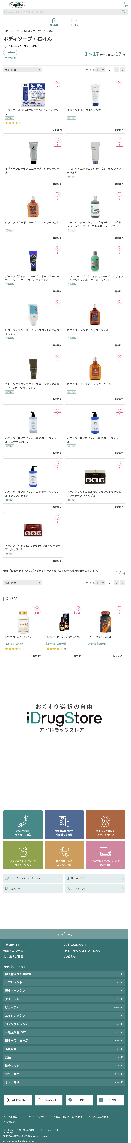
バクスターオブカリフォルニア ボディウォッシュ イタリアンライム (32, 493)
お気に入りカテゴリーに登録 (22, 45)
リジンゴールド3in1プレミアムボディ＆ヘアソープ (33, 112)
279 (116, 1074)
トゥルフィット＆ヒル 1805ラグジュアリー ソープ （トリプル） (33, 547)
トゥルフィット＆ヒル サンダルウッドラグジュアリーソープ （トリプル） (94, 493)
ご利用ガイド (12, 944)
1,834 (116, 1082)
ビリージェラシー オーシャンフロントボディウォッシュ (32, 332)
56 (117, 1057)
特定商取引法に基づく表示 (69, 1116)
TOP (5, 30)
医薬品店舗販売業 (100, 1116)
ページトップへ (64, 935)
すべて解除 (10, 58)
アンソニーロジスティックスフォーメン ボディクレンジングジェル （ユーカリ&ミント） (95, 278)
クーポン (74, 23)
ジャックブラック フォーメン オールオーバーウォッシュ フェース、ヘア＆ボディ (32, 278)
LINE (81, 1100)
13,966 (115, 1007)
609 (116, 1040)
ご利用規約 (11, 1116)
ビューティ (16, 30)
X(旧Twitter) (20, 1100)
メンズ (27, 30)
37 (117, 1015)
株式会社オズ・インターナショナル (41, 1130)
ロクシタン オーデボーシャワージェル (89, 384)
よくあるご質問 (13, 956)
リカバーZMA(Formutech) (100, 636)
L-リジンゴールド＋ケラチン (18, 636)
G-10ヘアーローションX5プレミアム (63, 636)
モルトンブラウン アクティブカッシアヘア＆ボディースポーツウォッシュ (32, 386)
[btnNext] (122, 69)
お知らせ (70, 956)
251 (116, 990)
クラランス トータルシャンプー (86, 110)
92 (117, 999)
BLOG (112, 1100)
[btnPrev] (116, 69)
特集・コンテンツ (14, 950)
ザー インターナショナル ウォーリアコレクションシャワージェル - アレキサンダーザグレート (95, 224)
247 (116, 1032)
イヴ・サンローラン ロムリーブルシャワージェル (32, 170)
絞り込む (12, 52)
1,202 (116, 982)
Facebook (50, 1100)
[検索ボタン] (124, 12)
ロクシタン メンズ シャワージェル (87, 330)
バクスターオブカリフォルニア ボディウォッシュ (94, 439)
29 (117, 1065)
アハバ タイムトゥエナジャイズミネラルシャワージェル (94, 170)
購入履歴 (54, 23)
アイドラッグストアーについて (84, 950)
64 (117, 1024)
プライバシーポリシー (36, 1116)
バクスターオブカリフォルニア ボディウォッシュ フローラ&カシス (32, 439)
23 (117, 1049)
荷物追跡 (10, 1121)
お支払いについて (75, 944)
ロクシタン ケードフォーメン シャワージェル (32, 222)
